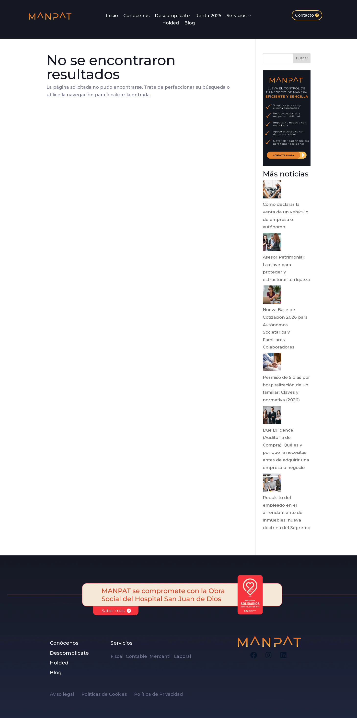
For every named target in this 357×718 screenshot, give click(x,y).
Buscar (302, 58)
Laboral (183, 656)
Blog (189, 23)
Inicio (112, 16)
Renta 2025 (208, 16)
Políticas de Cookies (107, 694)
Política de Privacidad (158, 694)
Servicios (236, 16)
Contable (137, 656)
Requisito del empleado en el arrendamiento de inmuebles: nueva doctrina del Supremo (286, 512)
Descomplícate (172, 16)
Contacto (304, 15)
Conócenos (136, 16)
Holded (170, 23)
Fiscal (118, 656)
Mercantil (161, 656)
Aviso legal (65, 694)
